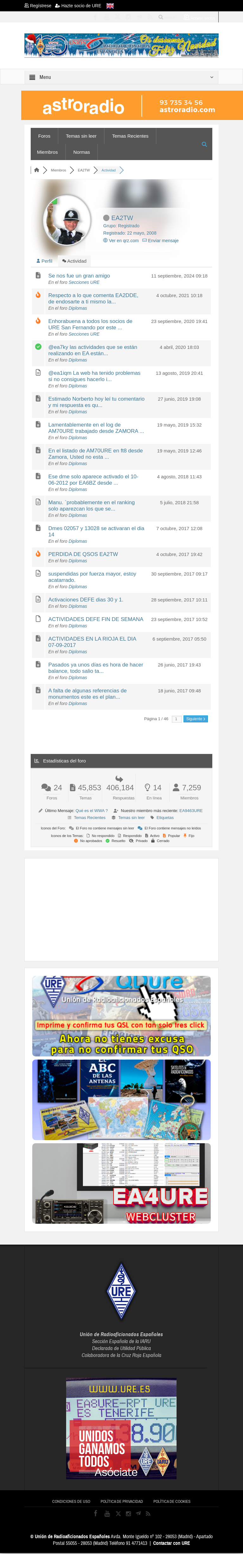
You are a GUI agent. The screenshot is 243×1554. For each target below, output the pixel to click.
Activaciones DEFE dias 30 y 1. (85, 601)
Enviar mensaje (160, 240)
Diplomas (78, 309)
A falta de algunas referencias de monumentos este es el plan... (87, 695)
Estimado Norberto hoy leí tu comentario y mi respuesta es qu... (96, 403)
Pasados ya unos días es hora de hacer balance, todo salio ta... (95, 669)
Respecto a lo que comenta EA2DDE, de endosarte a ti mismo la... (93, 299)
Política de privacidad (122, 1502)
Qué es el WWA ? (92, 811)
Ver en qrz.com (121, 240)
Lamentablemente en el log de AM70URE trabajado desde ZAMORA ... (96, 429)
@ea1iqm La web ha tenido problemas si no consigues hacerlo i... (94, 377)
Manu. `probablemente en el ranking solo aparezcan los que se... (91, 506)
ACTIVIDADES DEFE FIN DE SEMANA (95, 620)
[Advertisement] (137, 910)
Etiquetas (165, 818)
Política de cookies (171, 1502)
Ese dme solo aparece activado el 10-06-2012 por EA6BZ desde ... (93, 481)
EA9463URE (191, 811)
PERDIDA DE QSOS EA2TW (83, 555)
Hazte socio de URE (78, 5)
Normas (81, 152)
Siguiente (195, 720)
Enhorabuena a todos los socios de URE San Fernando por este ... (90, 325)
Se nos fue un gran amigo (79, 277)
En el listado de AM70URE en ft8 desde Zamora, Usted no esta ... (95, 455)
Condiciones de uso (71, 1502)
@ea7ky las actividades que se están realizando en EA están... (92, 351)
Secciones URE (84, 283)
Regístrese (39, 5)
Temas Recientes (130, 136)
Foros (44, 136)
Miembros (47, 152)
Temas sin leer (81, 136)
